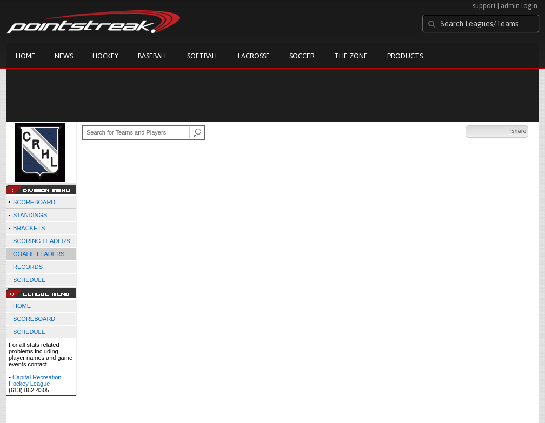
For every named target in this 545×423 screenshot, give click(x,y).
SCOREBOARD (34, 202)
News (64, 56)
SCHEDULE (29, 280)
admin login (519, 6)
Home (25, 56)
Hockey (105, 56)
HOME (22, 306)
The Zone (351, 56)
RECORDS (28, 267)
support (484, 6)
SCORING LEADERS (41, 241)
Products (405, 56)
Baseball (153, 56)
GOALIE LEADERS (38, 254)
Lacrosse (254, 56)
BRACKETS (29, 228)
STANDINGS (30, 215)
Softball (202, 56)
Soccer (302, 56)
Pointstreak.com (93, 23)
